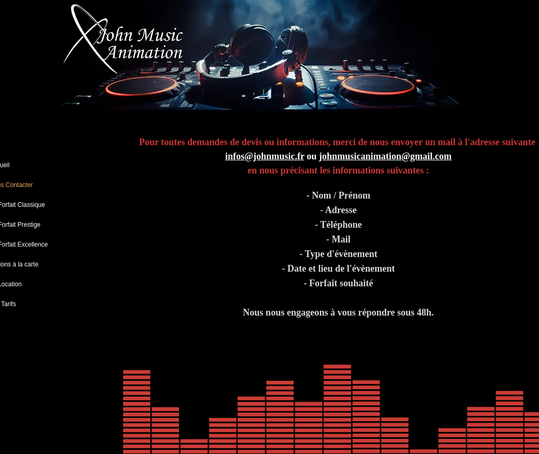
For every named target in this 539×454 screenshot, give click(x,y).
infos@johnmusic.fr (264, 156)
